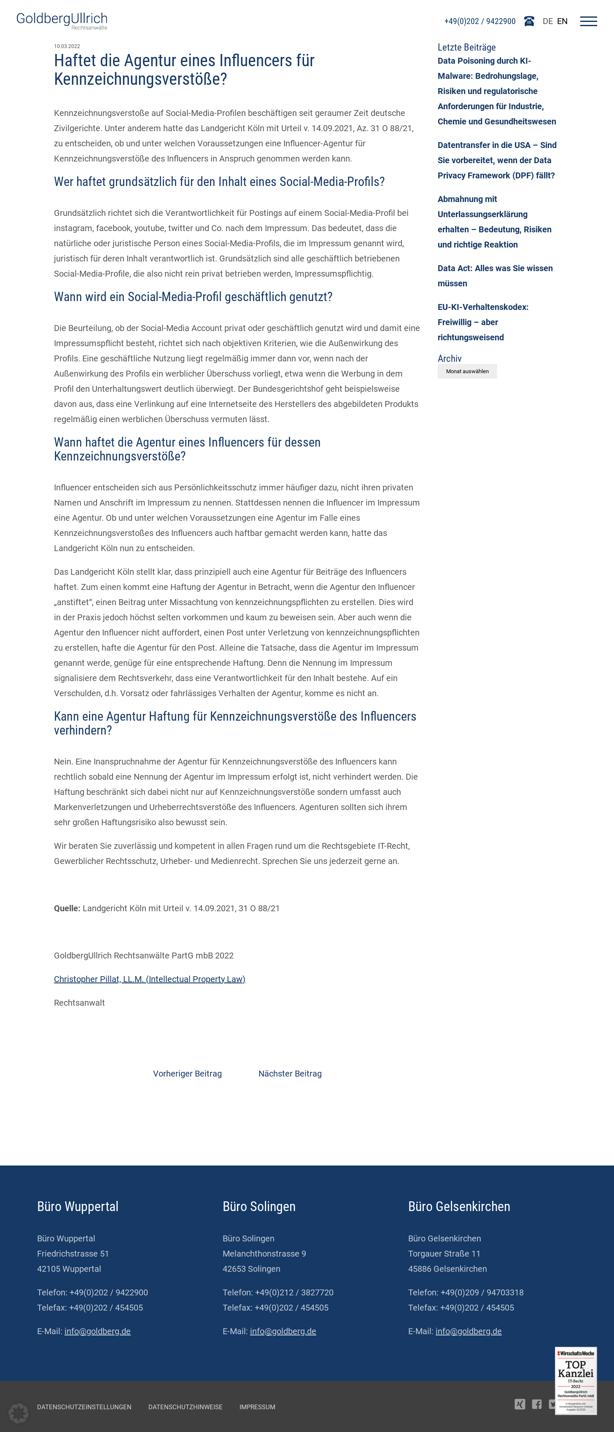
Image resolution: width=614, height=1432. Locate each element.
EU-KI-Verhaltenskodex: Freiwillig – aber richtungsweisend (483, 322)
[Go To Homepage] (62, 27)
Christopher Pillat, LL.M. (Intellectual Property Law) (149, 979)
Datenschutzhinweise (185, 1407)
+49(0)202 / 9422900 (480, 21)
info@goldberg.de (98, 1331)
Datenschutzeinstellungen (84, 1407)
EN (562, 21)
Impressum (257, 1407)
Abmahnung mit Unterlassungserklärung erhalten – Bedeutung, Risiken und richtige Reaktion (495, 222)
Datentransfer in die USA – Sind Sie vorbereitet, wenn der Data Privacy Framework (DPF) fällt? (497, 160)
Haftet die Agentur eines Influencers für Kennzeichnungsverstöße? (184, 70)
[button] (18, 1413)
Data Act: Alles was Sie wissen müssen (495, 275)
